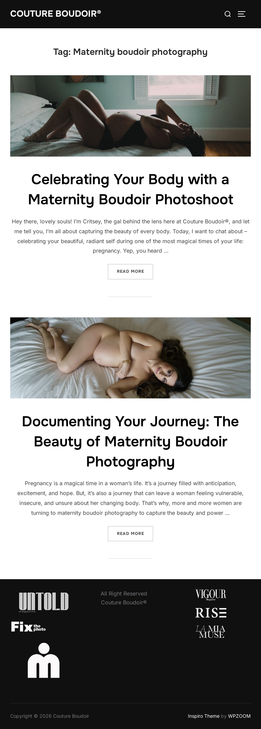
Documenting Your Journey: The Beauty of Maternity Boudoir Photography (130, 441)
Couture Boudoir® (55, 13)
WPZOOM (239, 716)
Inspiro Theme (204, 716)
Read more (135, 271)
